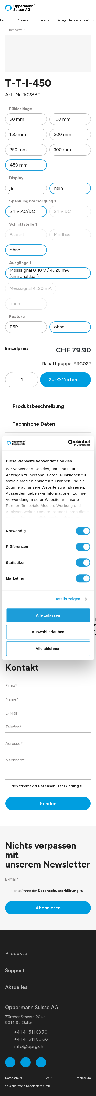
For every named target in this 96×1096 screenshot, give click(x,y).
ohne (15, 250)
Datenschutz (14, 1078)
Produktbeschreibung (38, 406)
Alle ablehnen (48, 648)
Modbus (72, 236)
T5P (13, 327)
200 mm (62, 134)
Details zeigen (67, 599)
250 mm (18, 149)
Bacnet (28, 236)
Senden (48, 803)
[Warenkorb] (85, 8)
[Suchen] (79, 8)
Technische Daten (33, 424)
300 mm (62, 149)
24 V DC (72, 213)
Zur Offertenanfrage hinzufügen (70, 380)
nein (58, 188)
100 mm (62, 119)
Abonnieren (48, 908)
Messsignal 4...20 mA (32, 290)
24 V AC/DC (22, 211)
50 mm (16, 119)
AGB (49, 1078)
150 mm (17, 134)
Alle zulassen (48, 615)
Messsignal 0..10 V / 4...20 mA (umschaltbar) (39, 273)
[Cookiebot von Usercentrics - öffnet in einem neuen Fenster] (68, 443)
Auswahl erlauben (47, 632)
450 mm (18, 165)
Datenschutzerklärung (58, 786)
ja (11, 188)
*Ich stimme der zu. (47, 786)
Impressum (83, 1078)
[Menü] (89, 8)
